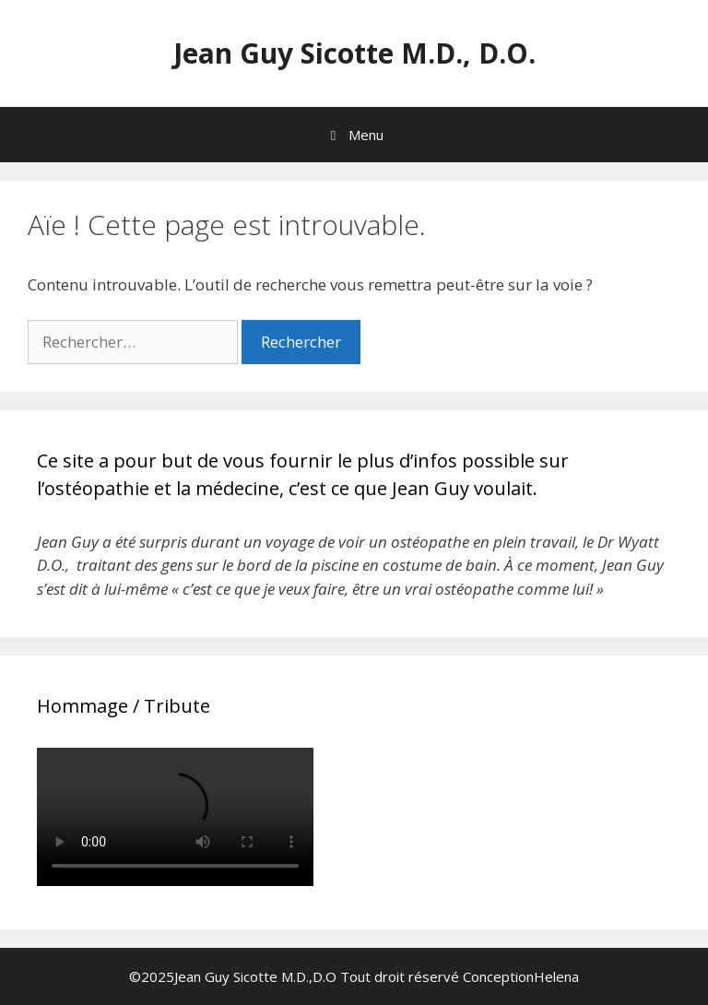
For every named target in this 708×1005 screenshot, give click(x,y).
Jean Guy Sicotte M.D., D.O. (354, 53)
